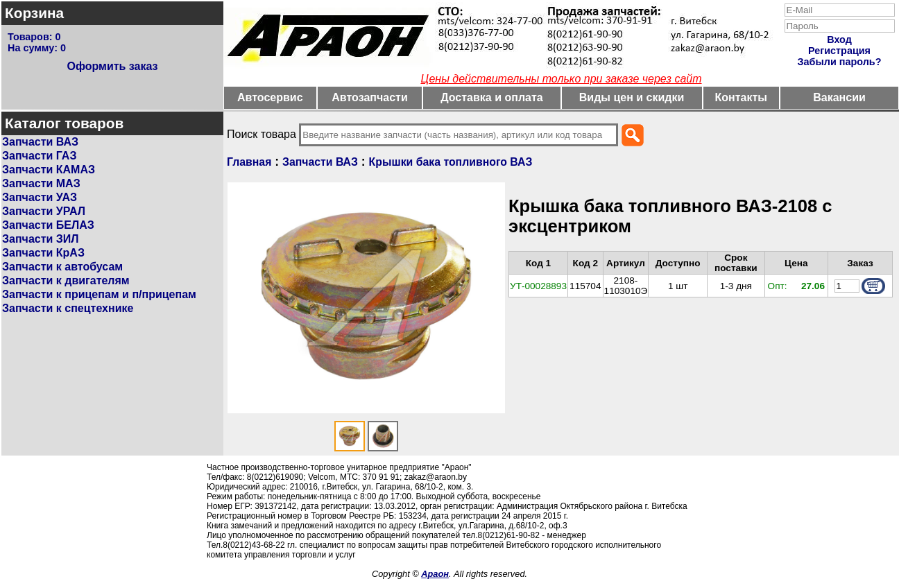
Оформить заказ (112, 66)
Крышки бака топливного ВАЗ (451, 162)
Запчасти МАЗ (41, 183)
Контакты (741, 97)
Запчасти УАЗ (39, 197)
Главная (249, 162)
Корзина (34, 13)
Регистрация (839, 50)
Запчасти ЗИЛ (40, 239)
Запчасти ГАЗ (39, 156)
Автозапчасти (369, 97)
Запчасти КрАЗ (43, 253)
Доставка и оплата (491, 97)
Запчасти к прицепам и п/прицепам (99, 294)
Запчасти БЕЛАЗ (48, 225)
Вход (839, 39)
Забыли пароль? (840, 61)
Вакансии (839, 97)
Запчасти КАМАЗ (48, 169)
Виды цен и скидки (632, 97)
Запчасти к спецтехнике (67, 308)
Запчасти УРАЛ (43, 211)
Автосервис (270, 97)
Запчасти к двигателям (66, 280)
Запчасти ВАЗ (40, 142)
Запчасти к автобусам (62, 267)
